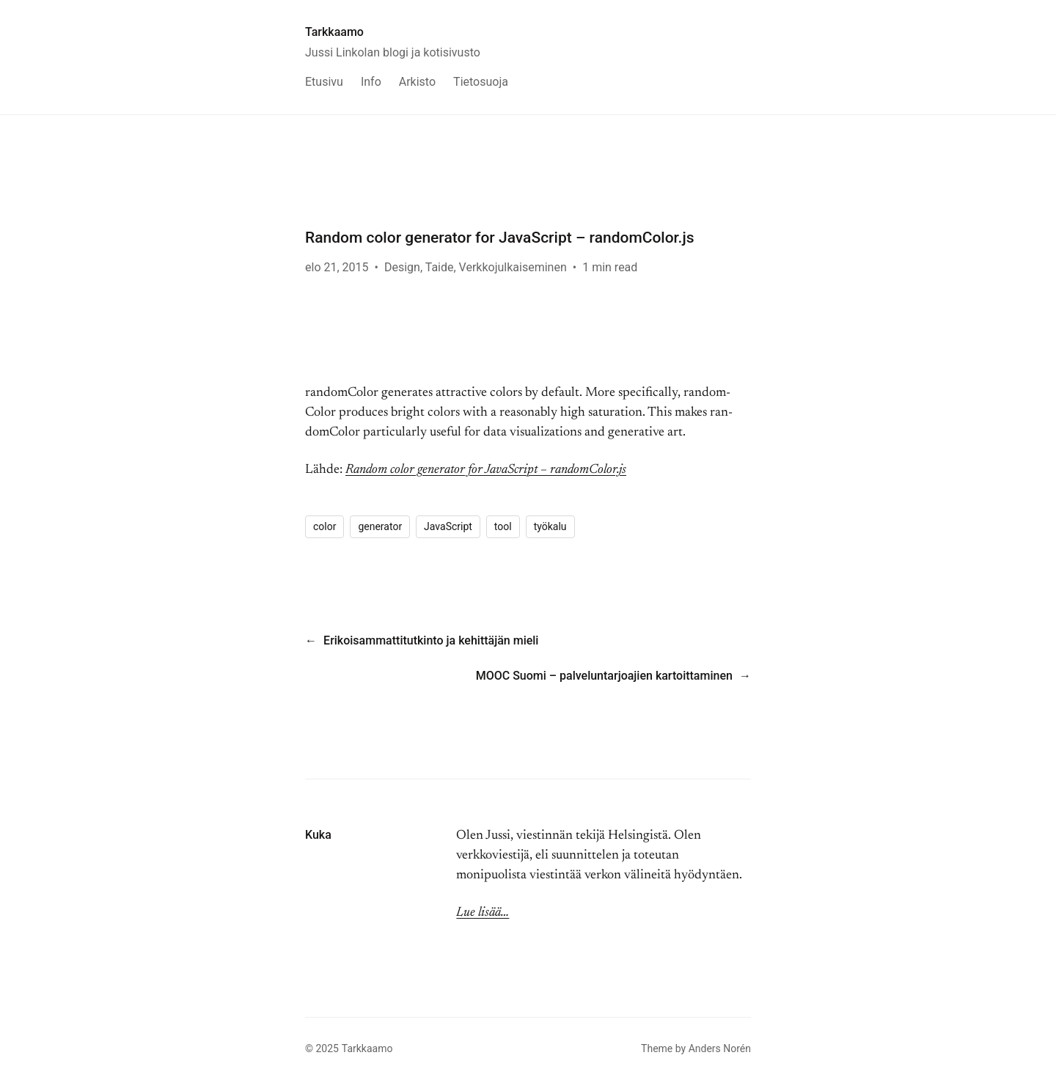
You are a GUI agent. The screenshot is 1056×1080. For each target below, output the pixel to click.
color (324, 526)
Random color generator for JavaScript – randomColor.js (485, 470)
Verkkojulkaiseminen (513, 267)
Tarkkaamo (334, 32)
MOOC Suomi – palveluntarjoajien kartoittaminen (604, 676)
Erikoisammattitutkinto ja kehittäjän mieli (430, 640)
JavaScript (448, 526)
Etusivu (324, 82)
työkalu (550, 526)
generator (380, 526)
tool (503, 526)
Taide (439, 267)
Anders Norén (720, 1048)
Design (402, 267)
